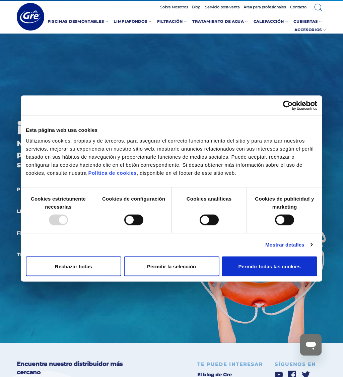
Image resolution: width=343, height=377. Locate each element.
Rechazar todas (73, 266)
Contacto (298, 7)
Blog (196, 7)
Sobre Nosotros (174, 7)
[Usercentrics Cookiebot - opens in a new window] (288, 106)
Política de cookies (112, 172)
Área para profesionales (265, 7)
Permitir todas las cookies (269, 266)
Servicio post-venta (222, 7)
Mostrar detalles (284, 245)
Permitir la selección (171, 266)
